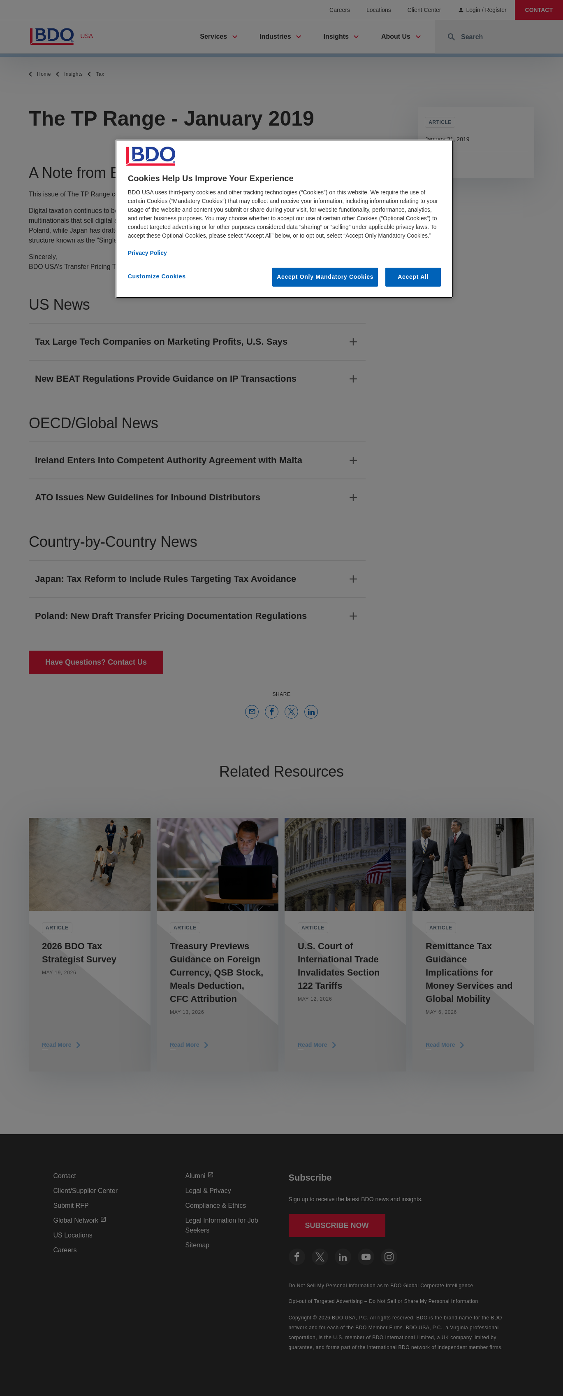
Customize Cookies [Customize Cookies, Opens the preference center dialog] (157, 276)
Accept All (413, 276)
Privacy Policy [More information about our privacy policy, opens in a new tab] (147, 253)
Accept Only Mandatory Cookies (325, 276)
